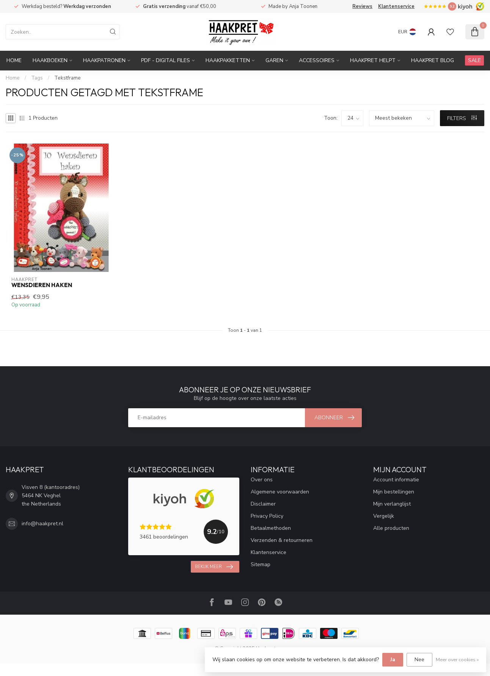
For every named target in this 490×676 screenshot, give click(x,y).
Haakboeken (50, 60)
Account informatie (396, 479)
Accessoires (317, 60)
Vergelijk (383, 516)
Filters (462, 118)
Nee (419, 659)
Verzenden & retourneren (282, 540)
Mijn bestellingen (393, 491)
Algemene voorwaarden (280, 491)
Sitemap (260, 564)
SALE (474, 60)
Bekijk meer (214, 567)
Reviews (362, 6)
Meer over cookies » (457, 659)
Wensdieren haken (41, 285)
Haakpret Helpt (373, 60)
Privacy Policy (267, 516)
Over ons (262, 479)
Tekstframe (67, 78)
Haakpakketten (228, 60)
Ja (392, 659)
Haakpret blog (432, 60)
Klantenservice (396, 6)
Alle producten (391, 528)
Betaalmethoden (271, 528)
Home (14, 60)
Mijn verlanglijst (392, 503)
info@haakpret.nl (42, 523)
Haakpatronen (104, 60)
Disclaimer (263, 503)
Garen (274, 60)
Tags (37, 78)
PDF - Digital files (165, 60)
